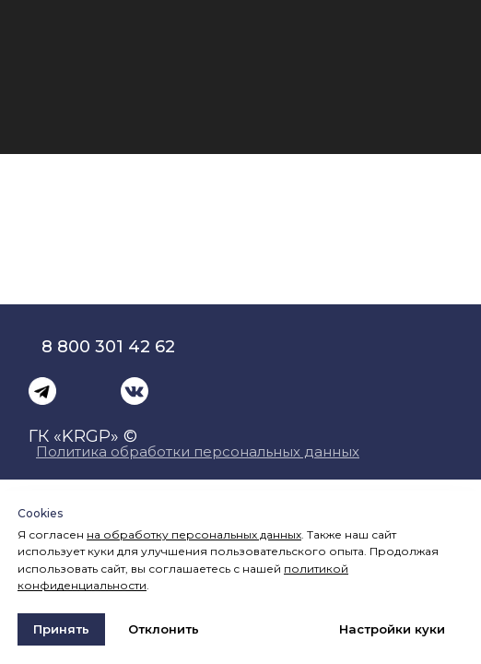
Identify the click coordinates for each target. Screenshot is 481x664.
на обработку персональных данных (194, 534)
